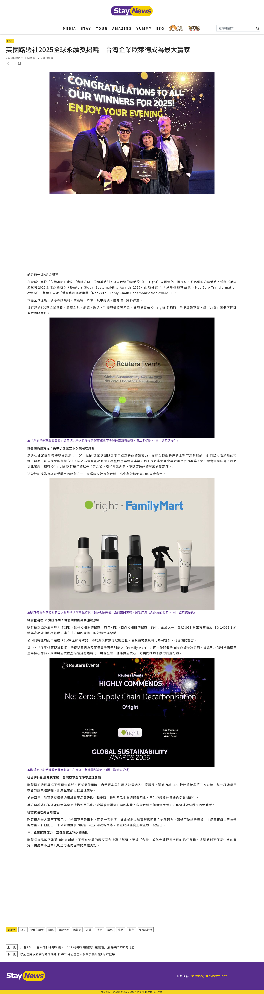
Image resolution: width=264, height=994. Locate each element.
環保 (110, 929)
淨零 (99, 929)
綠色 (131, 929)
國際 (51, 929)
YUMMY (144, 28)
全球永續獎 (37, 929)
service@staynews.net (209, 975)
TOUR (102, 28)
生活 (121, 929)
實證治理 (63, 929)
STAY (86, 28)
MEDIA (69, 28)
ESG (160, 28)
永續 (88, 929)
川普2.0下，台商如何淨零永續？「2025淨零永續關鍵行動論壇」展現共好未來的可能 (77, 947)
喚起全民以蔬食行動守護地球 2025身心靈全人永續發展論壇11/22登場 (67, 954)
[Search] (238, 28)
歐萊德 (77, 929)
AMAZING (122, 28)
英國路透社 (145, 929)
